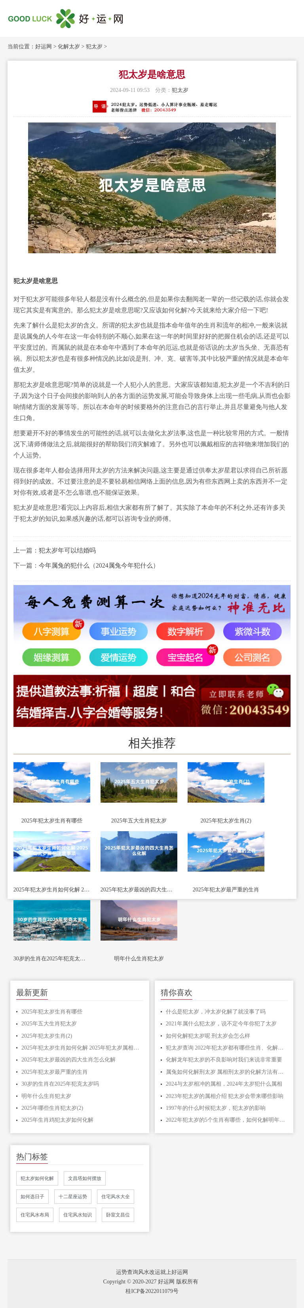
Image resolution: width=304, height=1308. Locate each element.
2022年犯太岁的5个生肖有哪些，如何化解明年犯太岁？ (227, 1120)
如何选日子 (32, 1196)
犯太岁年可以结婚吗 (67, 550)
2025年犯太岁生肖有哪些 (51, 821)
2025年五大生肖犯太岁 (139, 821)
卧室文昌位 (118, 1215)
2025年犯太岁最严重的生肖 (226, 890)
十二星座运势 (73, 1196)
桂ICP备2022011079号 (151, 1291)
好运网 (43, 47)
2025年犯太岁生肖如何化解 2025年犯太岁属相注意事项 (51, 890)
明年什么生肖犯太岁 (139, 959)
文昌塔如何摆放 (84, 1178)
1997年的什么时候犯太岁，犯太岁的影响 (216, 1108)
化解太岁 (69, 47)
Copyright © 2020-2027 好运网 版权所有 (150, 1282)
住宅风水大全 (115, 1196)
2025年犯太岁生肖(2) (226, 821)
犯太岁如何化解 (37, 1178)
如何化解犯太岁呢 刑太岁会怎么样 (208, 1036)
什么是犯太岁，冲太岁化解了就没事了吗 (216, 1012)
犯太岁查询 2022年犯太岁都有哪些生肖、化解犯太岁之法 (227, 1048)
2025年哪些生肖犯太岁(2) (52, 1108)
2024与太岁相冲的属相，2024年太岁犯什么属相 (224, 1084)
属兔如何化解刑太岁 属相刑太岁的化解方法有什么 (227, 1072)
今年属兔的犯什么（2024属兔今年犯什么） (99, 565)
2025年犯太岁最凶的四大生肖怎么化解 (139, 890)
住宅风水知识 (77, 1215)
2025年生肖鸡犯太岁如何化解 (57, 1120)
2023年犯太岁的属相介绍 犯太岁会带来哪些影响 (225, 1096)
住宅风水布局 (35, 1215)
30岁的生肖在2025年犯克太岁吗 (51, 959)
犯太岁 (94, 47)
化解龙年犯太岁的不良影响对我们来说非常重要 (224, 1060)
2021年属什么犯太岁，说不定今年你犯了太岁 (221, 1024)
